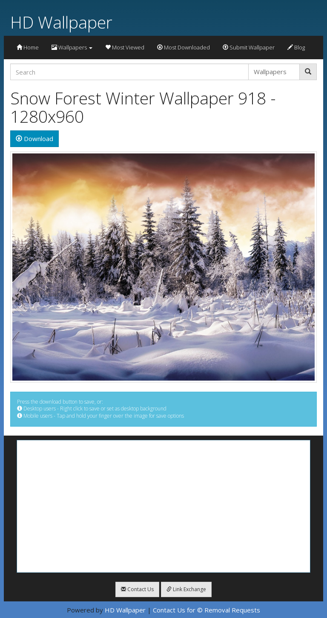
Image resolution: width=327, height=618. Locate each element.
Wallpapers (72, 47)
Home (28, 47)
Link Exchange (186, 589)
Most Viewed (124, 47)
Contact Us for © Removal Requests (206, 610)
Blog (296, 47)
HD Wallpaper (61, 22)
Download (34, 138)
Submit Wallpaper (249, 47)
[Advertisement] (163, 506)
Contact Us (137, 589)
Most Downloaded (183, 47)
